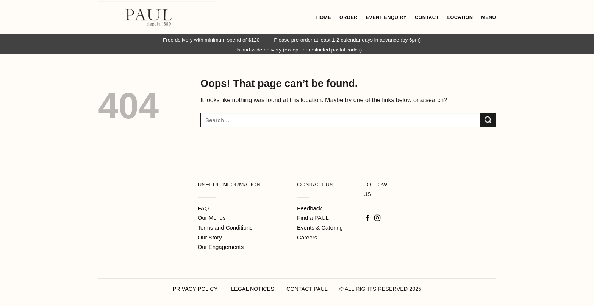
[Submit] (488, 120)
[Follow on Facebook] (368, 218)
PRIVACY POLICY (195, 289)
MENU (488, 17)
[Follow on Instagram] (377, 218)
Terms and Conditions (225, 227)
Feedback (309, 208)
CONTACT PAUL (306, 289)
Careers (307, 237)
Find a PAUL (313, 217)
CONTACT (427, 17)
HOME (323, 17)
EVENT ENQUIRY (386, 17)
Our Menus (212, 217)
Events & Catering (320, 227)
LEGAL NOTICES (252, 289)
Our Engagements (221, 247)
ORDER (348, 17)
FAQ (203, 208)
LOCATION (460, 17)
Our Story (210, 237)
